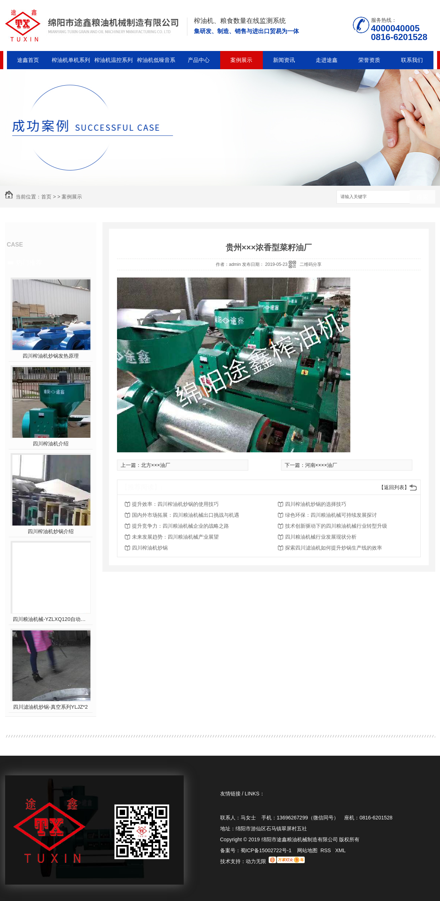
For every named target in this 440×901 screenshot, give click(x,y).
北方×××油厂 (156, 465)
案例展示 (241, 60)
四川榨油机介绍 (51, 443)
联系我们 (412, 60)
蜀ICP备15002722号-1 (266, 850)
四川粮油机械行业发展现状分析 (321, 537)
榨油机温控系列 (113, 60)
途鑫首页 (28, 60)
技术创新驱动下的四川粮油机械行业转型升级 (336, 526)
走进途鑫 (327, 60)
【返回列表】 (394, 487)
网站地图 (307, 850)
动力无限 (256, 861)
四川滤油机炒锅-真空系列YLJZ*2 (50, 707)
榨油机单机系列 (71, 60)
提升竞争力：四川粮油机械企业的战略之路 (180, 526)
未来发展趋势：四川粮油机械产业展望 (175, 537)
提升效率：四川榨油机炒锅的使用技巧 (175, 504)
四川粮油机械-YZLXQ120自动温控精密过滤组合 (50, 619)
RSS (326, 850)
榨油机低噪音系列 (156, 63)
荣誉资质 (369, 60)
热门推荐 (29, 262)
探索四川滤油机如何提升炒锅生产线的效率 (333, 548)
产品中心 (199, 60)
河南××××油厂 (321, 465)
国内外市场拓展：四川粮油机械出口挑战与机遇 (185, 515)
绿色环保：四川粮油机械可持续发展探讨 (331, 515)
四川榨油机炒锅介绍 (51, 531)
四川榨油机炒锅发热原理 (51, 356)
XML (340, 850)
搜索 (422, 197)
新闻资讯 (284, 60)
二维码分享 (311, 264)
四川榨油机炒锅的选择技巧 (315, 504)
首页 (46, 197)
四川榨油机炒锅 (150, 548)
